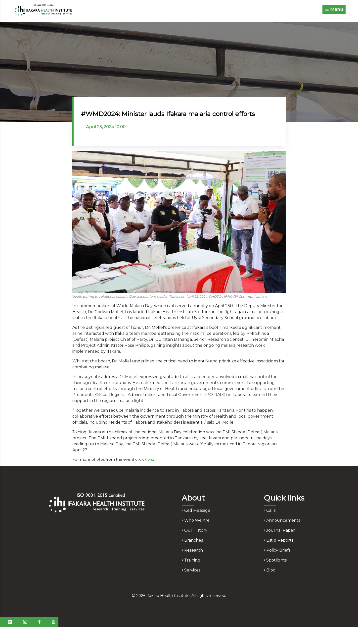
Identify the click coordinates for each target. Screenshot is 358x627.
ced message (196, 510)
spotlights (275, 560)
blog (270, 570)
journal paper (279, 530)
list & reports (278, 540)
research (192, 550)
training (191, 560)
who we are (196, 520)
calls (269, 510)
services (191, 570)
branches (192, 540)
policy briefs (277, 550)
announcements (282, 520)
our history (194, 530)
